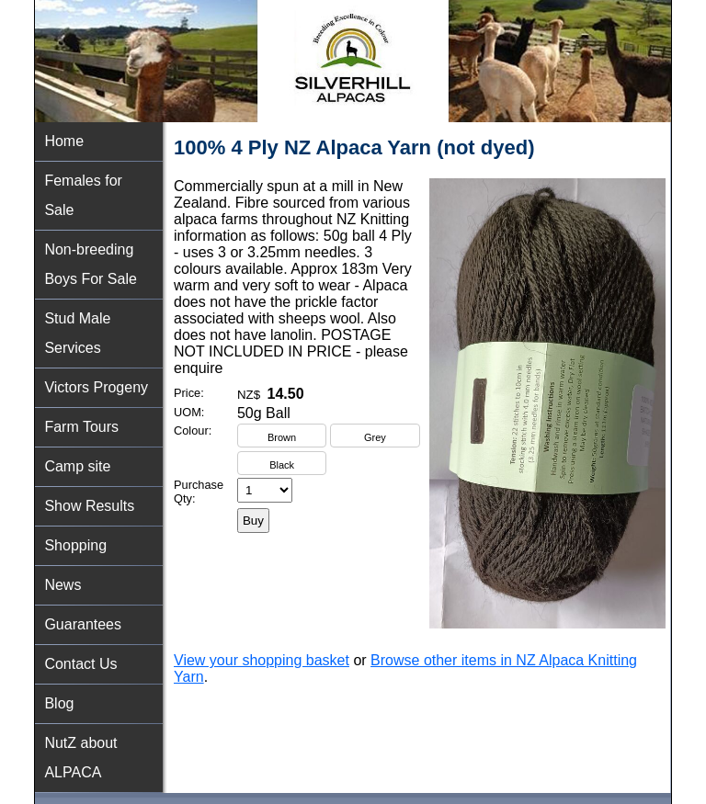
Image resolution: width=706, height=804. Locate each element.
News (62, 585)
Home (64, 141)
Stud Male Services (77, 333)
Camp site (77, 466)
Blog (59, 703)
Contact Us (80, 664)
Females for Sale (82, 195)
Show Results (89, 506)
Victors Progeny (96, 387)
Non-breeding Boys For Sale (90, 264)
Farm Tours (81, 427)
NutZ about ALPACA (80, 757)
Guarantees (82, 624)
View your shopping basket (261, 660)
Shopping (75, 545)
